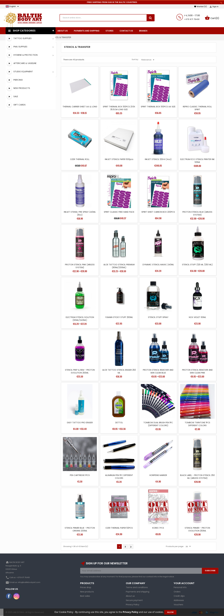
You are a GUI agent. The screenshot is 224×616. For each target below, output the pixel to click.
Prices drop (85, 587)
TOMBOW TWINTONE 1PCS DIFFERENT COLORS (197, 424)
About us (130, 596)
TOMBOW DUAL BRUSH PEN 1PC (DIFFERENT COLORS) (158, 424)
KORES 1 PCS (158, 527)
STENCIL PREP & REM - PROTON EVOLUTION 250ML (80, 371)
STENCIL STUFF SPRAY (158, 317)
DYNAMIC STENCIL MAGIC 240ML (158, 264)
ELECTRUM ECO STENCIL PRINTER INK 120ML (197, 161)
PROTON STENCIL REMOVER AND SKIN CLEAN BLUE (158, 371)
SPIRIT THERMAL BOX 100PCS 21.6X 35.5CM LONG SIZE (119, 108)
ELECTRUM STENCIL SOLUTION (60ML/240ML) (80, 319)
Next (131, 547)
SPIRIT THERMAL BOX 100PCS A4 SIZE (158, 106)
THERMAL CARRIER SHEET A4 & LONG (80, 106)
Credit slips (179, 596)
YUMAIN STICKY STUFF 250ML (119, 317)
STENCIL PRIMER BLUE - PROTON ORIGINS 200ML (80, 529)
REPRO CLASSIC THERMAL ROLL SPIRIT (197, 108)
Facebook (9, 596)
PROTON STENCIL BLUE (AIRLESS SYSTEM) (197, 213)
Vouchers (178, 604)
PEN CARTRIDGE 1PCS (80, 475)
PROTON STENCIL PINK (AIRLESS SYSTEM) (80, 266)
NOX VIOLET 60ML (197, 317)
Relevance (148, 60)
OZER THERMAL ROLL (79, 159)
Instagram (16, 596)
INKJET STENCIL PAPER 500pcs (119, 159)
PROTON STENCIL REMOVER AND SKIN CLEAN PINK (197, 371)
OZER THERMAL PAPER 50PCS (119, 527)
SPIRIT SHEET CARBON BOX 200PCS (158, 211)
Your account (184, 583)
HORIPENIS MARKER (158, 475)
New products (87, 591)
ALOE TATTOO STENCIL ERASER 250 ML (119, 371)
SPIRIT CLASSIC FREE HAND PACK (119, 211)
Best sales (85, 596)
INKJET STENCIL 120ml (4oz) (158, 159)
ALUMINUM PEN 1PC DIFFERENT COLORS (119, 476)
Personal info (180, 587)
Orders (177, 591)
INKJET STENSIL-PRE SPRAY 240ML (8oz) (80, 213)
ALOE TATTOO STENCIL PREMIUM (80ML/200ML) (119, 266)
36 (189, 546)
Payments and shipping (137, 591)
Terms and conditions (137, 587)
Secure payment (134, 600)
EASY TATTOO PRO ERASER (80, 422)
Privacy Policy (132, 604)
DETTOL (119, 422)
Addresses (179, 600)
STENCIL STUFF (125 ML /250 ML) (197, 264)
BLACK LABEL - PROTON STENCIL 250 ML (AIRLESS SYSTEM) (197, 476)
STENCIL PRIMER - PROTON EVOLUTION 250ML (197, 529)
